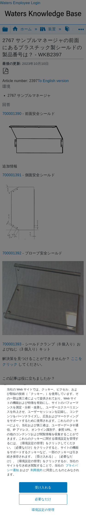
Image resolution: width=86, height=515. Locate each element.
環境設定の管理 (43, 510)
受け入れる (43, 487)
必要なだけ (43, 499)
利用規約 (36, 470)
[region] (43, 450)
